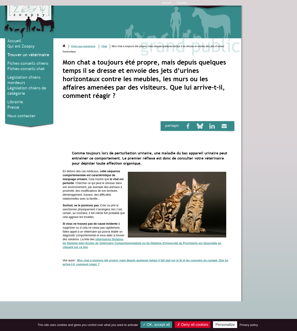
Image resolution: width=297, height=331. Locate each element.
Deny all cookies (192, 325)
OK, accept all (156, 325)
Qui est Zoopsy (21, 46)
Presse (13, 107)
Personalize (225, 325)
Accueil (167, 3)
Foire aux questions (83, 46)
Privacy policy (248, 325)
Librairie (15, 101)
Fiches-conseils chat (26, 68)
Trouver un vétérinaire (28, 54)
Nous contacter (21, 115)
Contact (182, 3)
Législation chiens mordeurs (23, 80)
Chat (104, 46)
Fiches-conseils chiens (27, 63)
